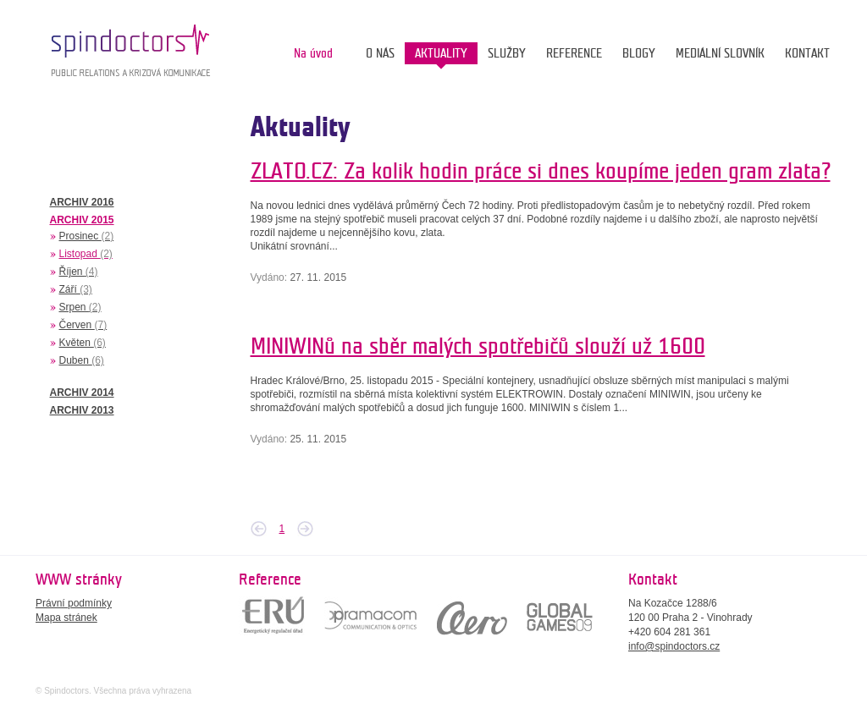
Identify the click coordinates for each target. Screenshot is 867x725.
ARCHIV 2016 (82, 202)
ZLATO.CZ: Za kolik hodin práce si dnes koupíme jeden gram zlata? (541, 171)
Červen (83, 325)
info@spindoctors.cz (674, 646)
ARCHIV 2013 (82, 410)
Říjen (78, 271)
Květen (82, 343)
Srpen (80, 307)
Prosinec (86, 236)
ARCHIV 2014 (82, 392)
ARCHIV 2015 (82, 220)
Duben (81, 360)
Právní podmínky (74, 603)
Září (75, 289)
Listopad (86, 254)
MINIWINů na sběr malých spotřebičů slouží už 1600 (478, 346)
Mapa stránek (66, 617)
